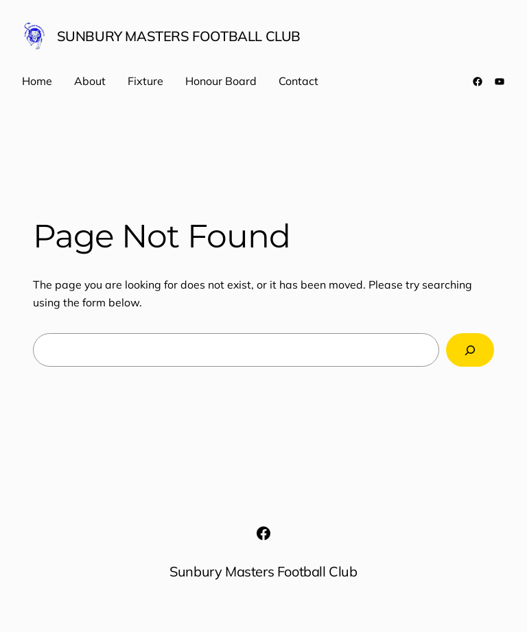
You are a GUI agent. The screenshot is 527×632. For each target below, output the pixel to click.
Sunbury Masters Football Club (179, 36)
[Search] (470, 350)
